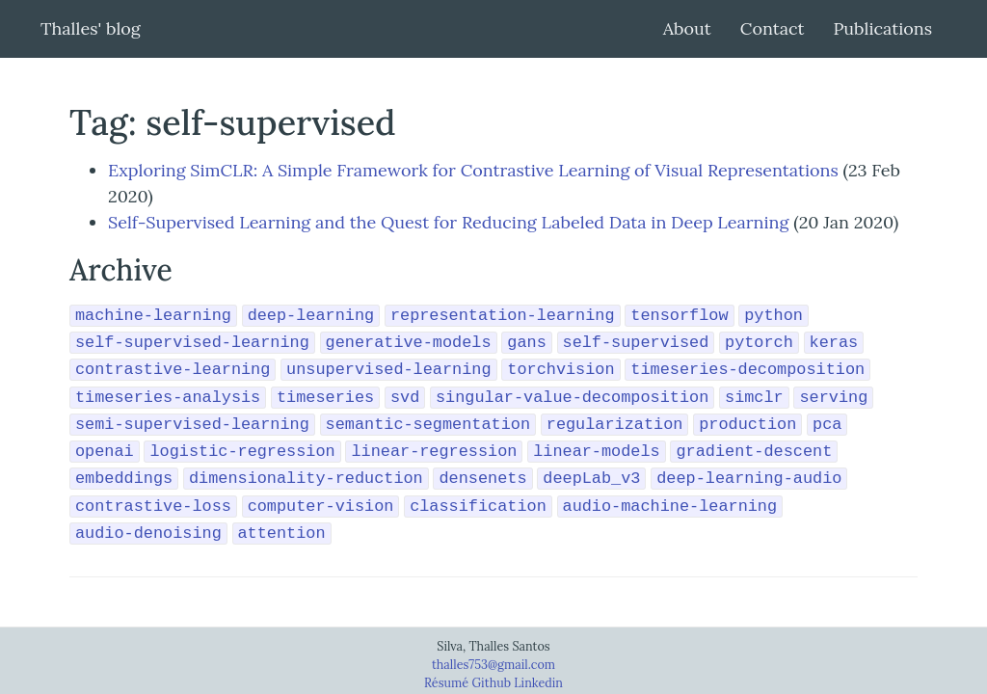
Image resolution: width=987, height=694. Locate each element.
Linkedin (538, 682)
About (687, 28)
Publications (882, 28)
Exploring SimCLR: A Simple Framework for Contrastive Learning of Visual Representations (473, 170)
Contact (772, 28)
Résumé (447, 682)
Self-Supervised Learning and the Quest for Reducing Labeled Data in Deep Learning (448, 222)
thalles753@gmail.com (493, 664)
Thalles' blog (90, 28)
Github (492, 682)
